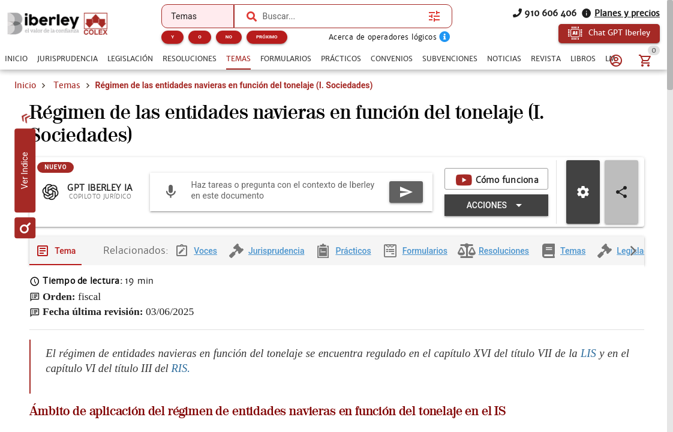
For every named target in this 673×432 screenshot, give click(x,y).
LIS (590, 353)
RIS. (180, 368)
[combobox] (342, 16)
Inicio (25, 85)
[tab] (16, 59)
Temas (66, 85)
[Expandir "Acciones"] (496, 205)
